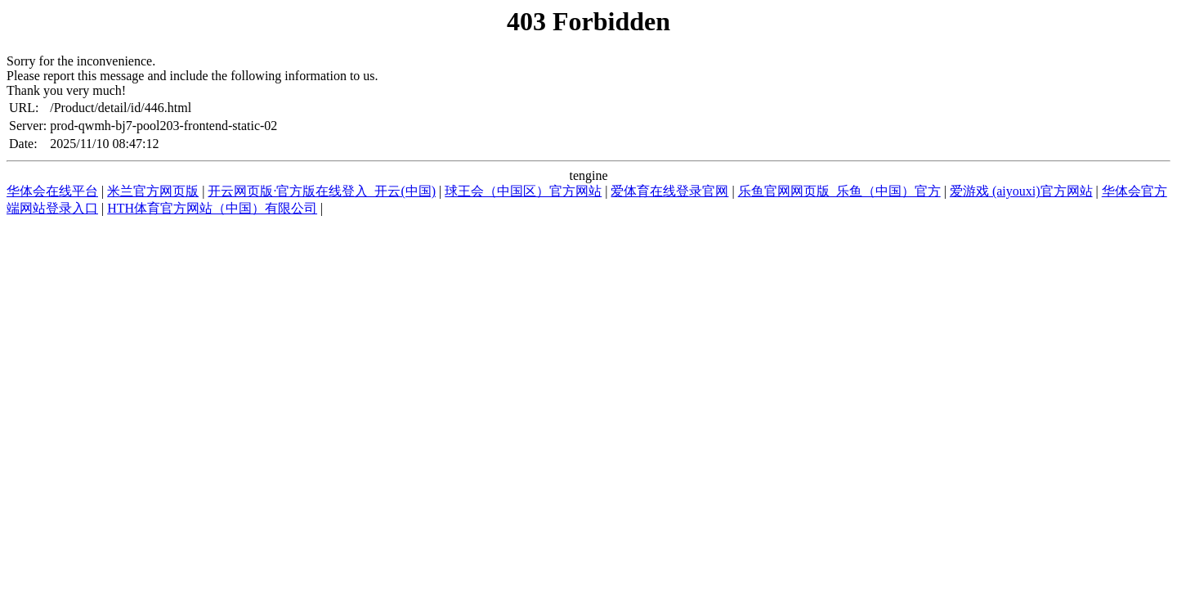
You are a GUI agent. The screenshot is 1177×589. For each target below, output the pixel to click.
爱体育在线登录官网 (669, 191)
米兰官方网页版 (153, 191)
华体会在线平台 (52, 191)
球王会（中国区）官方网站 (523, 191)
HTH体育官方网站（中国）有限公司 (212, 208)
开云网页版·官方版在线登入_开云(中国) (322, 191)
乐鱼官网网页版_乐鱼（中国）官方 (839, 191)
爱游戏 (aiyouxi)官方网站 (1021, 191)
